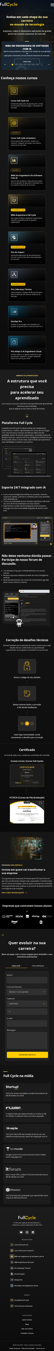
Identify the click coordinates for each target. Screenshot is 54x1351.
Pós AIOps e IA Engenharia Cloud (24, 1285)
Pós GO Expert (17, 1274)
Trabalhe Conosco (27, 1333)
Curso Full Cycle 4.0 (19, 1244)
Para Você (16, 966)
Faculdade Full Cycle (19, 1300)
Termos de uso (40, 1348)
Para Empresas (38, 966)
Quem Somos (27, 1320)
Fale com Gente (27, 1329)
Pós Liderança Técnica (20, 1268)
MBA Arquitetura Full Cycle (22, 1262)
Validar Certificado (14, 1348)
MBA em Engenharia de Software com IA (27, 1256)
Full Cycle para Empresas (21, 1306)
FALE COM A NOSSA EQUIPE (14, 892)
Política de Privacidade (28, 1348)
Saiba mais (27, 62)
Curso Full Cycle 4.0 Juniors (22, 1250)
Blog (27, 1324)
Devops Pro (16, 1279)
